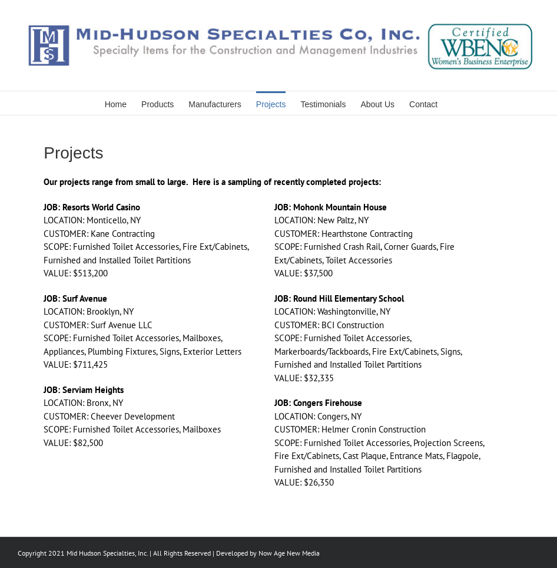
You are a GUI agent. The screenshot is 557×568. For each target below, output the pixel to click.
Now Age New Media (289, 553)
